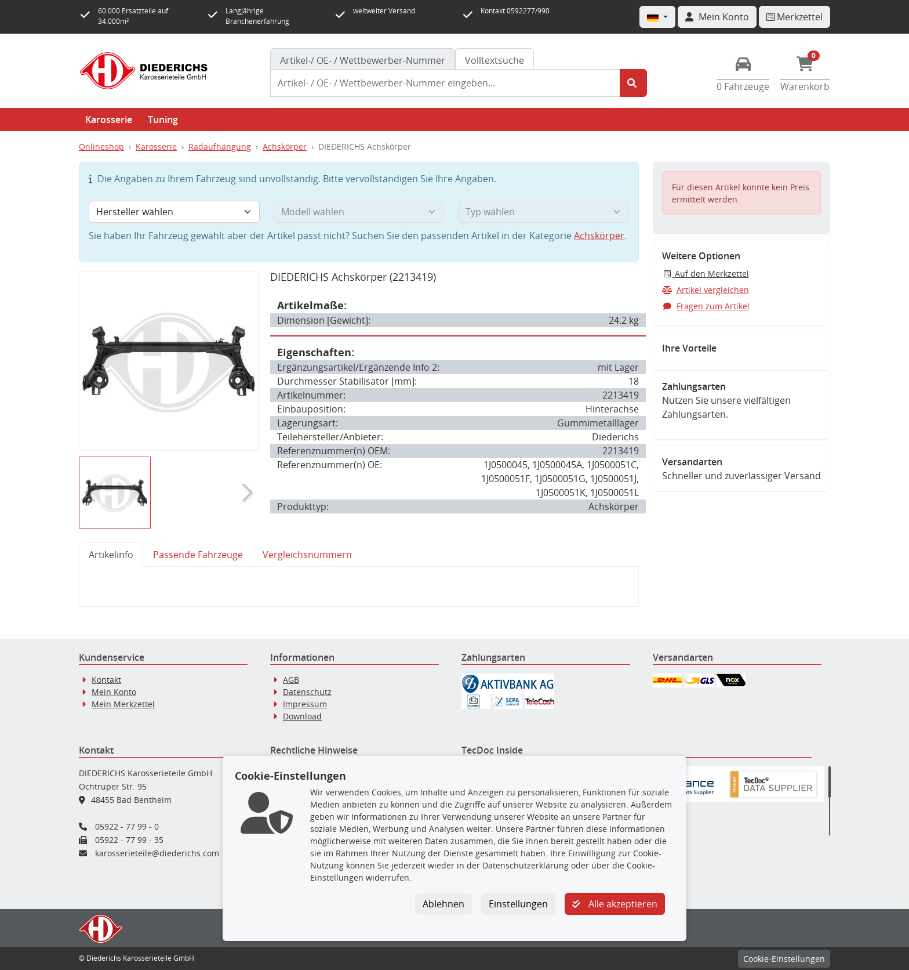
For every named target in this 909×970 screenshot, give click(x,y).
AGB (291, 679)
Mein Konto (114, 691)
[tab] (362, 60)
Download (302, 716)
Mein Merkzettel (123, 704)
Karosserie (108, 119)
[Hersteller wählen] (174, 212)
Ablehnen (443, 903)
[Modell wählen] (359, 212)
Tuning (163, 119)
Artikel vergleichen (705, 289)
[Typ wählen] (543, 212)
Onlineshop (101, 146)
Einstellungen (518, 903)
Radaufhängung (219, 146)
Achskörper (285, 146)
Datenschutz (307, 691)
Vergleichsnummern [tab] (307, 554)
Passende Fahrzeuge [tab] (198, 554)
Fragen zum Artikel (706, 306)
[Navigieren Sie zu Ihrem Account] (717, 17)
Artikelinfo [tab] (111, 554)
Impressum (305, 704)
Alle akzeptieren (614, 903)
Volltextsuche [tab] (494, 60)
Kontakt (106, 679)
